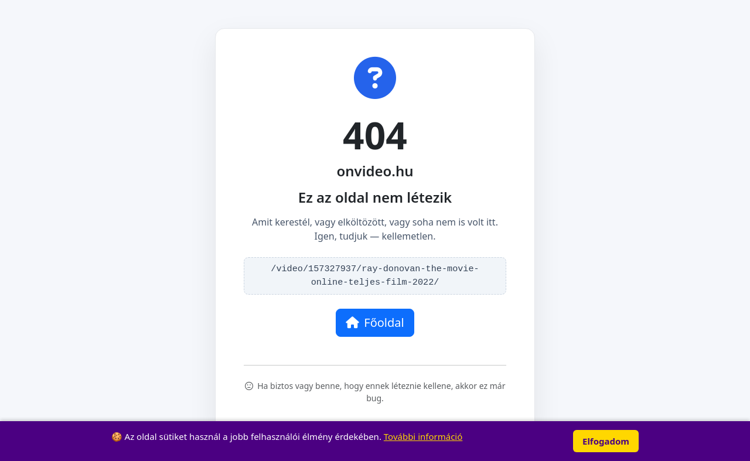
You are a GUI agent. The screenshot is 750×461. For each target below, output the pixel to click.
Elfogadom (605, 441)
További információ (423, 436)
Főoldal (375, 322)
